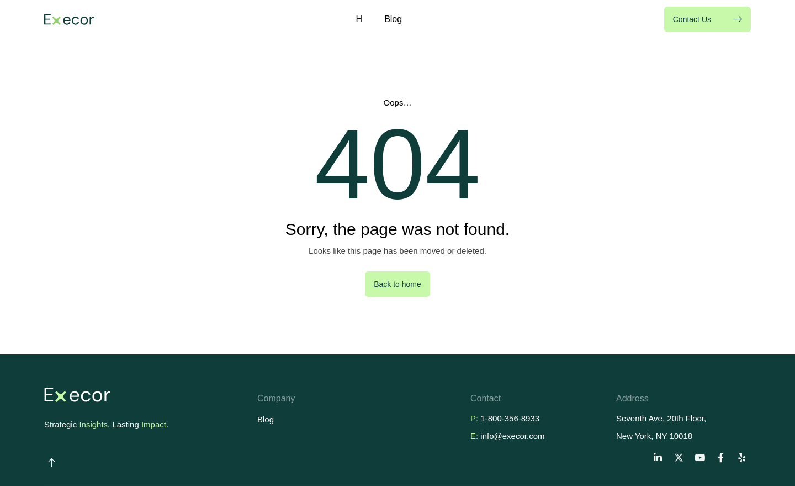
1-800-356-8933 (509, 418)
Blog (393, 19)
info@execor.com (512, 436)
